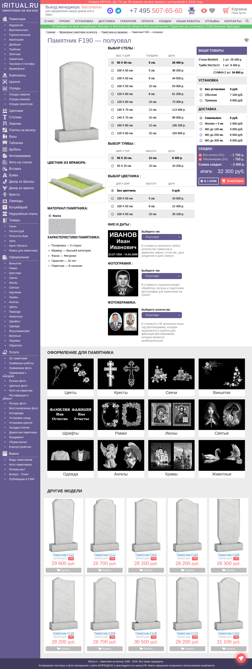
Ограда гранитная (21, 104)
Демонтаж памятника (23, 432)
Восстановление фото (23, 408)
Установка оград (20, 418)
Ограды (12, 88)
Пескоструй (16, 231)
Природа (15, 311)
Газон (12, 226)
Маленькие (16, 39)
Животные (16, 316)
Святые (14, 287)
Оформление (16, 257)
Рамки (13, 268)
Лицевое (14, 340)
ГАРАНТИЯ (128, 21)
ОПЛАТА (147, 21)
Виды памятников (20, 459)
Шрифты (14, 321)
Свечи (13, 277)
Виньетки (15, 263)
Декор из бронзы (18, 181)
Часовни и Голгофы (22, 63)
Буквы (10, 175)
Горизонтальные (20, 34)
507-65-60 (156, 10)
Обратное (15, 345)
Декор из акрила (18, 188)
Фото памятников (20, 464)
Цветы (13, 306)
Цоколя (11, 82)
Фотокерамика (17, 156)
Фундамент (16, 437)
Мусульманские (19, 331)
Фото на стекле (17, 162)
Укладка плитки (19, 427)
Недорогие (16, 25)
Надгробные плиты (20, 214)
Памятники (14, 19)
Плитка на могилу (19, 130)
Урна (12, 240)
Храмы (13, 297)
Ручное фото (17, 380)
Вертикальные (18, 30)
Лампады (13, 201)
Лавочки (12, 124)
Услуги (11, 352)
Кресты (11, 194)
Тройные (15, 49)
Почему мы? (17, 469)
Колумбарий (15, 207)
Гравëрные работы (21, 363)
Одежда (14, 326)
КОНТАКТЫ (232, 21)
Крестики (15, 273)
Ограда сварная (19, 94)
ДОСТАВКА (107, 21)
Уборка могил (18, 442)
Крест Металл (18, 245)
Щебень (12, 149)
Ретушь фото (17, 403)
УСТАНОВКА (84, 21)
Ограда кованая (19, 99)
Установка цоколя (20, 422)
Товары (11, 220)
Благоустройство (20, 446)
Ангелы (14, 302)
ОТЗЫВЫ (212, 21)
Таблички (13, 143)
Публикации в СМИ (21, 479)
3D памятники (18, 358)
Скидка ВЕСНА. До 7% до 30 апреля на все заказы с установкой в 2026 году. (146, 1)
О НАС (49, 21)
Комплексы (14, 75)
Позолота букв (18, 236)
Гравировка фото (20, 368)
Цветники (13, 111)
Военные (15, 335)
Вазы (10, 136)
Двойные (15, 44)
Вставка (12, 169)
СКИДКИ (165, 21)
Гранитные (16, 59)
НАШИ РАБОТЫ (188, 21)
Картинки (15, 292)
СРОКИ (64, 21)
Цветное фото (18, 385)
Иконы (13, 282)
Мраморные (17, 68)
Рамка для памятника (23, 250)
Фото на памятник (20, 390)
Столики (12, 117)
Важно (11, 453)
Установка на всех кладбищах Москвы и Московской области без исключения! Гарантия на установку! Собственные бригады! (146, 26)
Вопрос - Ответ (19, 474)
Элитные (15, 54)
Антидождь (16, 413)
